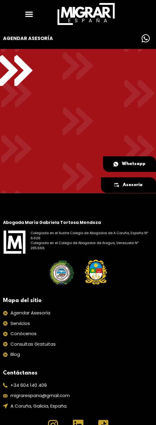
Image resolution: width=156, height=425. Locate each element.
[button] (29, 14)
